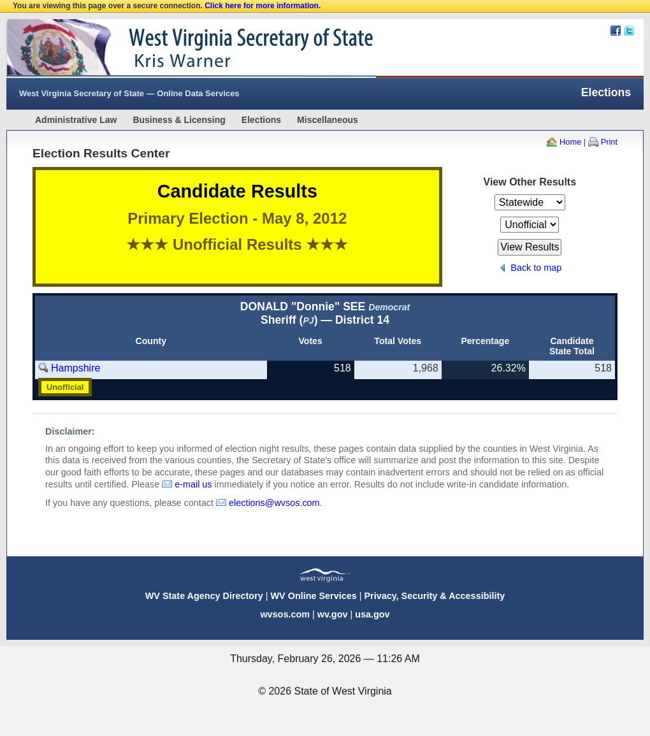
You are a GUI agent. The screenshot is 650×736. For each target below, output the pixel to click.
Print (609, 142)
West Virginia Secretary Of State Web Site (170, 48)
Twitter (629, 30)
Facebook (615, 30)
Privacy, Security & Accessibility (434, 596)
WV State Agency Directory (204, 596)
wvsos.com (285, 614)
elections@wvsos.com (274, 503)
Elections (261, 120)
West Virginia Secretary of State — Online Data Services (129, 93)
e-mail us (193, 484)
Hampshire (75, 368)
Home (570, 142)
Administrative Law (76, 120)
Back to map (535, 268)
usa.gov (372, 614)
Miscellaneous (327, 120)
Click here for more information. (263, 5)
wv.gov (332, 614)
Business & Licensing (179, 120)
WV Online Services (314, 596)
